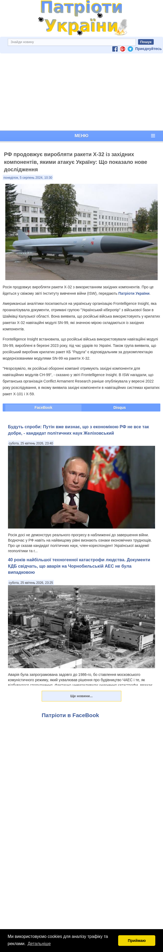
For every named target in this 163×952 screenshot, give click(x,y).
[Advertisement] (81, 92)
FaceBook (43, 407)
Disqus (119, 407)
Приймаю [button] (137, 940)
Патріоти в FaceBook (70, 715)
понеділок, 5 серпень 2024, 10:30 (27, 178)
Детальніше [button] (39, 943)
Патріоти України (133, 293)
